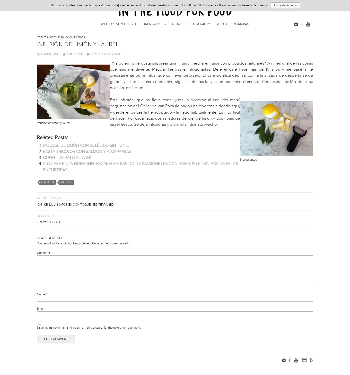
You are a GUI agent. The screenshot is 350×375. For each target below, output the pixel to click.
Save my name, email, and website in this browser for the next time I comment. (89, 333)
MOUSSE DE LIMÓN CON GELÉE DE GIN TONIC (86, 145)
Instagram (241, 24)
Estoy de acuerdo (285, 5)
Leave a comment (106, 54)
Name (42, 300)
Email (41, 315)
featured (47, 182)
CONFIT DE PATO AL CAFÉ (67, 157)
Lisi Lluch (74, 54)
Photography (199, 24)
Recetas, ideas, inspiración (55, 37)
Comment (43, 253)
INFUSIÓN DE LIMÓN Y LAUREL (78, 44)
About (177, 24)
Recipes (79, 37)
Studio (221, 24)
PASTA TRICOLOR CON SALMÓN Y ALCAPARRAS (87, 151)
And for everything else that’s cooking (133, 24)
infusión (66, 182)
